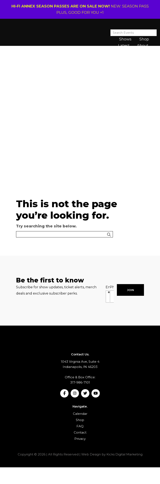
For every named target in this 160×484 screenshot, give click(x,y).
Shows (125, 39)
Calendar (80, 414)
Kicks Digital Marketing (124, 454)
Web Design (91, 454)
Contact (80, 432)
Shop (144, 39)
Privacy (80, 439)
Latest (124, 45)
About (142, 45)
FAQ (80, 426)
